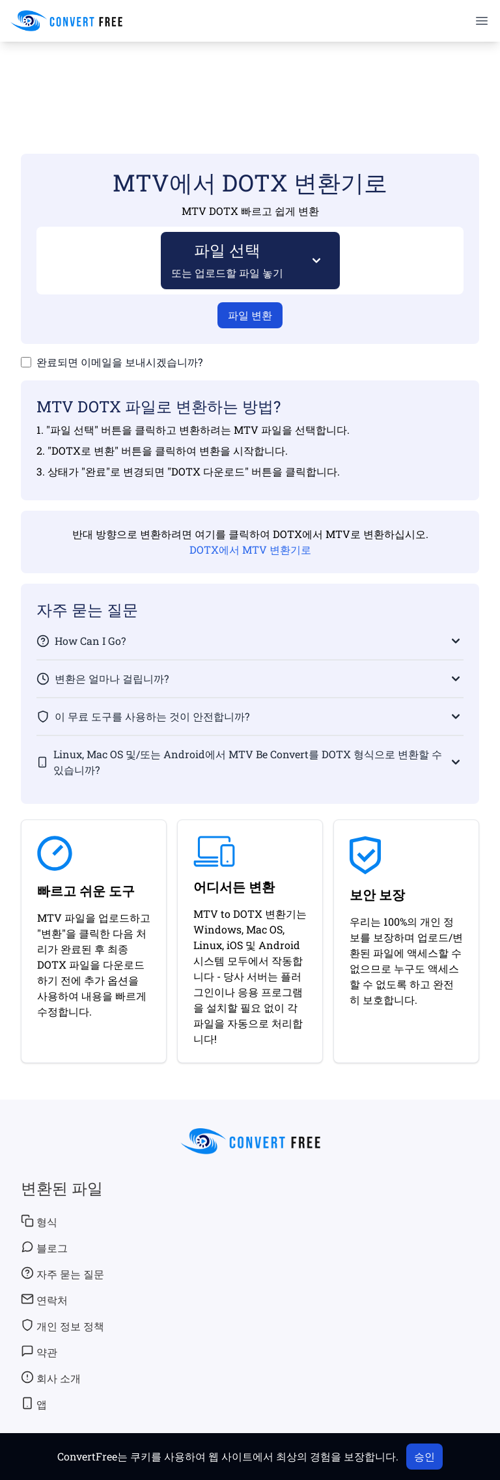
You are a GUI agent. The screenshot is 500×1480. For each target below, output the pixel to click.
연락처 (44, 1299)
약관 (39, 1352)
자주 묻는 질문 (62, 1273)
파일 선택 (227, 259)
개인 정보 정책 (62, 1325)
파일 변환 (250, 315)
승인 (424, 1456)
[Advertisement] (250, 79)
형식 (39, 1221)
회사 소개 (51, 1378)
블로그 (44, 1247)
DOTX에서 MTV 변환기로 (250, 549)
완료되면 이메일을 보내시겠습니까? (119, 362)
